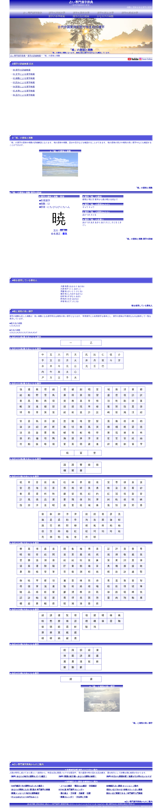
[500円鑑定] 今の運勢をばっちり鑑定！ (27, 786)
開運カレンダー (67, 797)
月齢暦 (81, 793)
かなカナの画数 (105, 16)
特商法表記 (123, 804)
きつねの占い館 (101, 804)
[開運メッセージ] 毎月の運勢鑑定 (25, 793)
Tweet (144, 59)
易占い (48, 804)
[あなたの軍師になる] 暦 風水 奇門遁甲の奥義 (30, 790)
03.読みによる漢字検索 (24, 82)
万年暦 (73, 793)
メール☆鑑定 (66, 786)
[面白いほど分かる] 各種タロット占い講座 (124, 790)
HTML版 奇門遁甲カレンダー (71, 790)
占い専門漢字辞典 (81, 2)
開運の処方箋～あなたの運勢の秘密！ (80, 776)
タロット (74, 804)
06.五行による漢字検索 (24, 95)
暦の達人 (64, 793)
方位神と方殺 (82, 797)
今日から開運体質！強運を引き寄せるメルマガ (131, 776)
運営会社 (113, 804)
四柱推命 (40, 804)
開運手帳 (65, 804)
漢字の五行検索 (81, 16)
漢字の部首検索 (129, 12)
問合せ (131, 804)
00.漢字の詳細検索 (22, 70)
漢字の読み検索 (105, 12)
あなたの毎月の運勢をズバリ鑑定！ (32, 776)
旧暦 (89, 793)
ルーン (81, 804)
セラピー (89, 804)
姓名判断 (31, 804)
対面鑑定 (93, 786)
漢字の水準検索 (56, 16)
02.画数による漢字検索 (24, 78)
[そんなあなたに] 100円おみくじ (24, 797)
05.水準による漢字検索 (24, 91)
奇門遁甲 (56, 804)
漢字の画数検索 (81, 12)
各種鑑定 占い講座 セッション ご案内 (122, 786)
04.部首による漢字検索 (24, 86)
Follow (149, 59)
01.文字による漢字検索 (24, 74)
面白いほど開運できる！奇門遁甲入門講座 (124, 793)
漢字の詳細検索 (56, 12)
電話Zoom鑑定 (80, 786)
